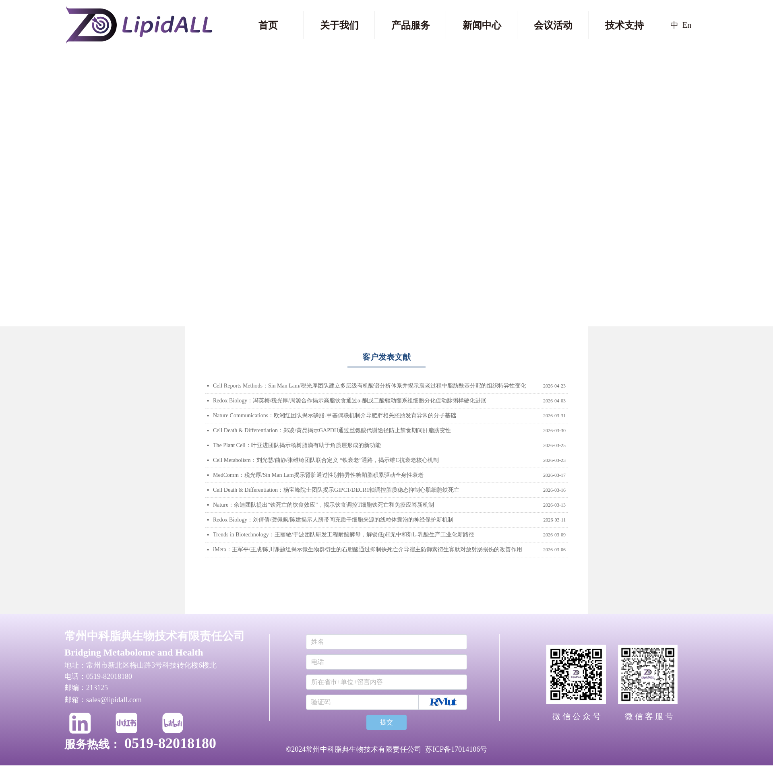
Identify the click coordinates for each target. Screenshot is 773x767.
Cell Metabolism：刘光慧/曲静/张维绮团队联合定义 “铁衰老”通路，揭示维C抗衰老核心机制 (326, 460)
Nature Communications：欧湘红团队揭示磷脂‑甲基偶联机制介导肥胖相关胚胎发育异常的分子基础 (334, 415)
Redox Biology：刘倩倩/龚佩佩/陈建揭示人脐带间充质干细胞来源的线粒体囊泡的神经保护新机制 (333, 520)
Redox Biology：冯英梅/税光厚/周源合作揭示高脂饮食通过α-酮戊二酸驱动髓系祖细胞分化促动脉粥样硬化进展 (349, 401)
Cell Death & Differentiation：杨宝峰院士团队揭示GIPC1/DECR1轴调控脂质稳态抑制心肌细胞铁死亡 (336, 490)
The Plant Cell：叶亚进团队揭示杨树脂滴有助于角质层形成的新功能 (297, 445)
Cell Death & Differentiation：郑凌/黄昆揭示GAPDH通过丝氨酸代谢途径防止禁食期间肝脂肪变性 (332, 430)
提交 (386, 722)
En (686, 25)
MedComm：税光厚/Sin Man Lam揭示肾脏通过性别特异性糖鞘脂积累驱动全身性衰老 (318, 475)
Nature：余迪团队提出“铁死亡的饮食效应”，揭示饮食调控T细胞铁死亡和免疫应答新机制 (323, 505)
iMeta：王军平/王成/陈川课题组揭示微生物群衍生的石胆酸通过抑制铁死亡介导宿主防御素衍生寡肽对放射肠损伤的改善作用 (367, 549)
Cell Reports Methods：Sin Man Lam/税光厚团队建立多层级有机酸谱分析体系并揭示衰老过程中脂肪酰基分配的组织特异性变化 (369, 386)
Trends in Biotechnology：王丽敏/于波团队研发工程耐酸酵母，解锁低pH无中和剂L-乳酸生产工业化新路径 (343, 535)
